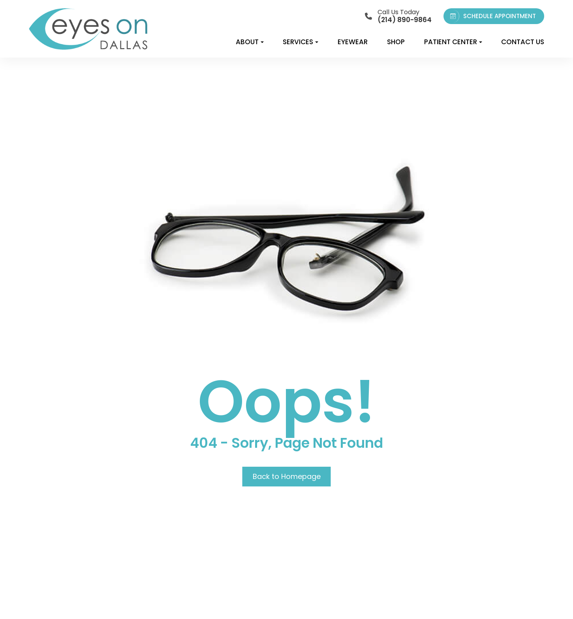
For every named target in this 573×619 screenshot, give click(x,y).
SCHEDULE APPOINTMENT (491, 16)
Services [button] (300, 42)
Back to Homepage (287, 476)
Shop (396, 42)
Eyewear (353, 42)
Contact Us (522, 42)
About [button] (250, 42)
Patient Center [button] (453, 42)
